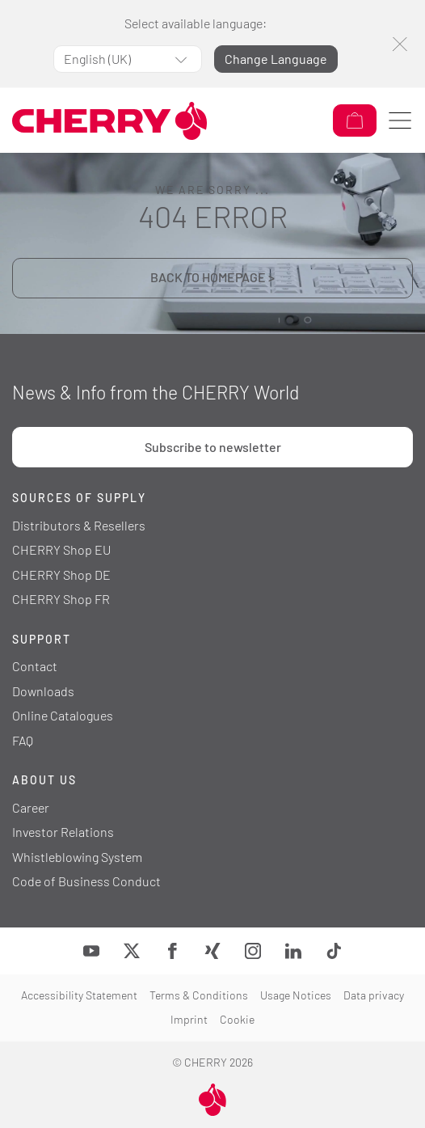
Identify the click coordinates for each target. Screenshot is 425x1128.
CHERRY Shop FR (61, 598)
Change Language (276, 58)
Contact (34, 666)
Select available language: (195, 23)
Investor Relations (63, 831)
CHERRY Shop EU (61, 549)
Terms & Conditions (198, 995)
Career (30, 807)
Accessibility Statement (79, 995)
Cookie (237, 1019)
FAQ (22, 740)
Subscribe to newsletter (213, 446)
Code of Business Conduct (86, 881)
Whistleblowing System (77, 856)
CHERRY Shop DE (61, 574)
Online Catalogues (62, 715)
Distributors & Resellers (78, 525)
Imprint (189, 1019)
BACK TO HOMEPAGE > (212, 277)
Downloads (43, 691)
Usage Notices (295, 995)
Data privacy (373, 995)
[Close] (399, 44)
